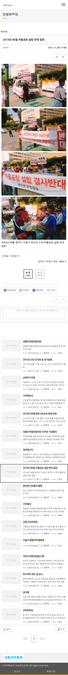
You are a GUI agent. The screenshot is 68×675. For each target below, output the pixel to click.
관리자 (6, 48)
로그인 (17, 671)
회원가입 (51, 671)
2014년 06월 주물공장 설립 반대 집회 (23, 39)
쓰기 (60, 629)
